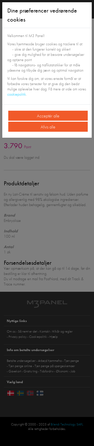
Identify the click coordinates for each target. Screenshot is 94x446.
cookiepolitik (16, 94)
